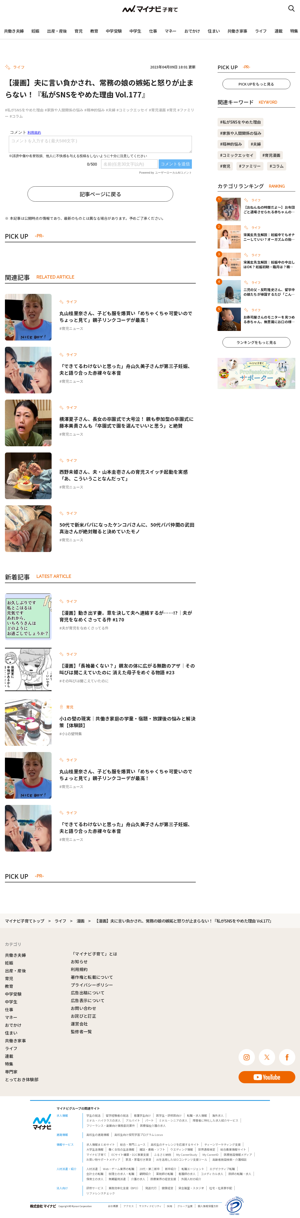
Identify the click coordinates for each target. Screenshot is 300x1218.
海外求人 (218, 1115)
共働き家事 (237, 31)
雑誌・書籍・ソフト (152, 1149)
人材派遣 (92, 1169)
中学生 (135, 31)
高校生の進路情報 (97, 1134)
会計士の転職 (94, 1174)
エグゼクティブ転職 (222, 1169)
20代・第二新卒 (149, 1169)
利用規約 (79, 969)
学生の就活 (93, 1115)
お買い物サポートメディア (103, 1159)
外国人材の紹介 (191, 1179)
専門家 (11, 1071)
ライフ (261, 31)
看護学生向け (142, 1115)
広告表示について (88, 1000)
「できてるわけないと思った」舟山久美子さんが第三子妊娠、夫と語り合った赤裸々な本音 (126, 369)
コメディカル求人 (212, 1174)
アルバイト (133, 1120)
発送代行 (151, 1188)
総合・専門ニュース (132, 1144)
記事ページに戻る (100, 194)
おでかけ (192, 31)
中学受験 (114, 31)
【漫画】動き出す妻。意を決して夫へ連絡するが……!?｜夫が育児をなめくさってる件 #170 (125, 616)
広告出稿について (88, 992)
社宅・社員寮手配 (220, 1188)
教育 (94, 31)
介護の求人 (138, 1179)
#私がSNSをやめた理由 (24, 109)
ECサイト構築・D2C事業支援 (130, 1154)
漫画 (80, 921)
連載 (278, 31)
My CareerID (211, 1154)
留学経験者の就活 (117, 1115)
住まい (214, 31)
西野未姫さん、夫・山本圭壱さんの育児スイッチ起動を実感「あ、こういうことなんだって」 (123, 475)
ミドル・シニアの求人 (173, 1120)
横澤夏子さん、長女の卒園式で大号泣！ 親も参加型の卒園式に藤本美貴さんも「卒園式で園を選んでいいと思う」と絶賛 (126, 422)
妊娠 (35, 31)
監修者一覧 (81, 1031)
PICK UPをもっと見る (256, 84)
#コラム (16, 116)
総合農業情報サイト (233, 1149)
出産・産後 (57, 31)
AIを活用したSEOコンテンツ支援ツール (181, 1159)
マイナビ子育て (96, 1154)
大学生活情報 (94, 1149)
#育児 (171, 109)
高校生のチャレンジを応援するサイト (175, 1144)
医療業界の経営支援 (163, 1179)
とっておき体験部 (22, 1079)
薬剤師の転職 (164, 1174)
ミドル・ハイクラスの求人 (103, 1120)
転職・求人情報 (197, 1115)
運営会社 (79, 1024)
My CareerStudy (186, 1154)
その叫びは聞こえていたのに (85, 680)
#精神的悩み (94, 109)
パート (149, 1120)
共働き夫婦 (14, 31)
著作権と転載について (92, 977)
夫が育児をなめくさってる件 (85, 628)
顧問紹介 (145, 1174)
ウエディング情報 (181, 1149)
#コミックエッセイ (132, 109)
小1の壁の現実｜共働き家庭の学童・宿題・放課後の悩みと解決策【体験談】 (127, 721)
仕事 (153, 31)
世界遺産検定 (206, 1149)
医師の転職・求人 (239, 1174)
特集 (9, 1064)
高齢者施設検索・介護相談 (229, 1159)
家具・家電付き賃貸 (138, 1159)
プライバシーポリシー (92, 985)
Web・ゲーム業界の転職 (118, 1169)
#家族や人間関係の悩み (64, 109)
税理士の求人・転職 (121, 1174)
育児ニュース (72, 328)
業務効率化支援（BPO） (124, 1188)
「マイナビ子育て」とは (94, 954)
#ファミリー (250, 166)
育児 (78, 31)
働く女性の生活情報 (121, 1149)
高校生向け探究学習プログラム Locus (138, 1134)
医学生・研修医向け (169, 1115)
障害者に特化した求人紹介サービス (215, 1120)
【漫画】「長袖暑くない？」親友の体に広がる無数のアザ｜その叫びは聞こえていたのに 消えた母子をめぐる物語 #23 (127, 669)
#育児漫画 (157, 109)
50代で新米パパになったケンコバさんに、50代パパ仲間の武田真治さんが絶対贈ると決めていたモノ (126, 528)
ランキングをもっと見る (256, 342)
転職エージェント (193, 1169)
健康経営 (167, 1188)
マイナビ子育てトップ (24, 921)
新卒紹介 (170, 1169)
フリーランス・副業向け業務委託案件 (110, 1125)
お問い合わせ (83, 1008)
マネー (171, 31)
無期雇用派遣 (117, 1179)
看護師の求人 (187, 1174)
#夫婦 (110, 109)
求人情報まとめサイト (100, 1144)
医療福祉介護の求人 (153, 1125)
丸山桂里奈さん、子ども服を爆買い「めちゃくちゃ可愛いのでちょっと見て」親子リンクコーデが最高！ (126, 316)
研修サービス (94, 1188)
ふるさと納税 (162, 1154)
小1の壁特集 (72, 733)
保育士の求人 (94, 1179)
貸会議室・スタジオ (191, 1188)
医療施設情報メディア (238, 1154)
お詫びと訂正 (83, 1016)
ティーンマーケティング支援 (222, 1144)
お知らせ (79, 961)
